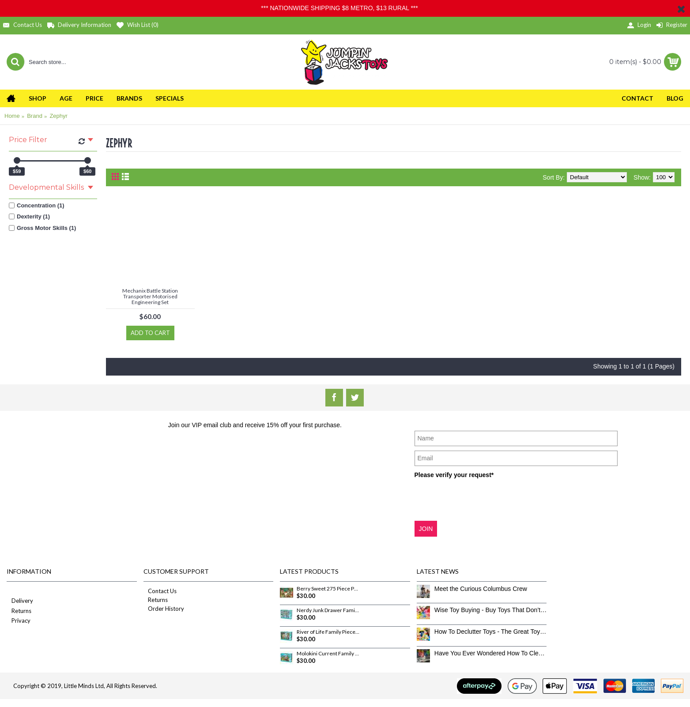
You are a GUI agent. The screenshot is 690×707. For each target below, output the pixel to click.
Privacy (18, 621)
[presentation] (482, 499)
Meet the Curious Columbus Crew (480, 588)
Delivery (20, 601)
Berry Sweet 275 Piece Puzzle (328, 589)
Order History (163, 608)
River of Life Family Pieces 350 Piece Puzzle (328, 632)
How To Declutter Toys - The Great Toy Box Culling (490, 631)
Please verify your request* (454, 474)
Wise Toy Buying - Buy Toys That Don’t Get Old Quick (490, 609)
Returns (19, 611)
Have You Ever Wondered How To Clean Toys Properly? (490, 653)
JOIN (426, 528)
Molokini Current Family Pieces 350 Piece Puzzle (328, 654)
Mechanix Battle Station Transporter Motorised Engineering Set (150, 296)
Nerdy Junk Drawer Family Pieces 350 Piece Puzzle (328, 610)
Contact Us (160, 590)
